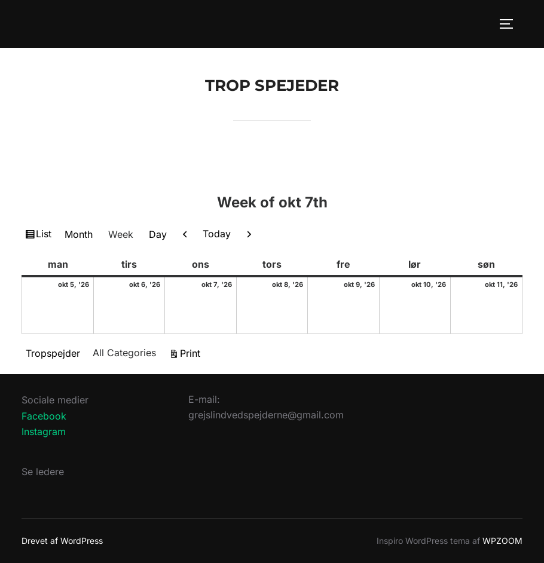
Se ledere (43, 472)
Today (217, 234)
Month (79, 234)
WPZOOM (502, 541)
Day (158, 234)
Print (192, 352)
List (45, 235)
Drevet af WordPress (62, 541)
